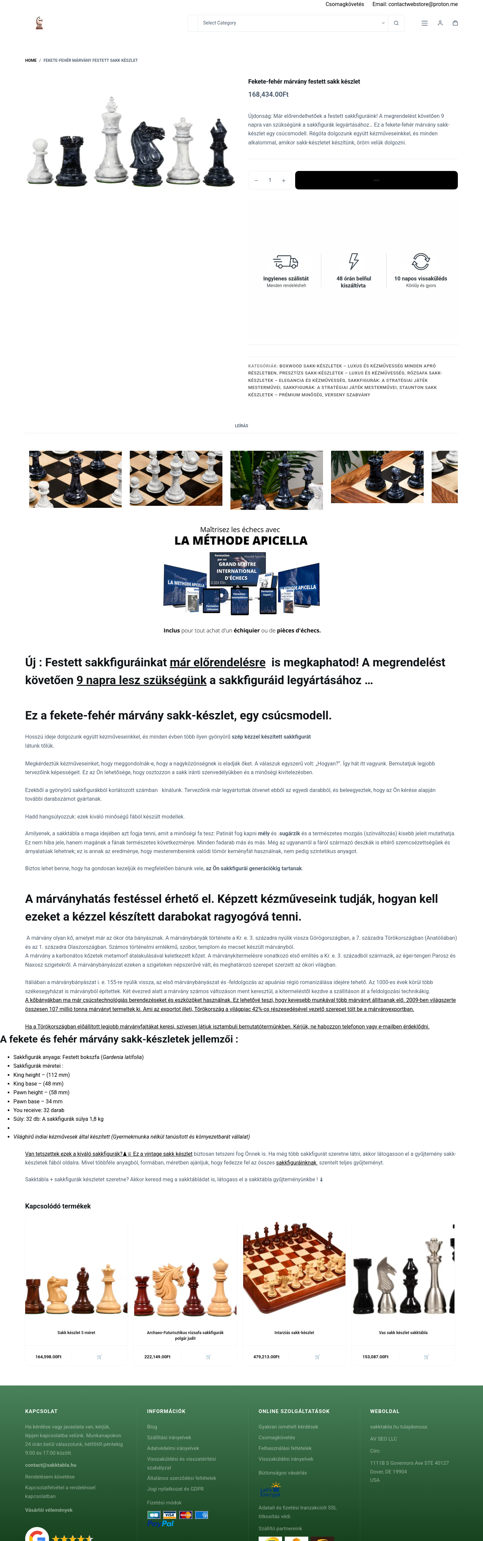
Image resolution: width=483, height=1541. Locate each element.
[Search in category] (293, 23)
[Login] (440, 23)
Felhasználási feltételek (285, 1448)
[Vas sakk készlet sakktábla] (403, 1268)
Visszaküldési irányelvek (286, 1459)
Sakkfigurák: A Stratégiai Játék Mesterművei (340, 387)
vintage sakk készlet (169, 1154)
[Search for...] (192, 23)
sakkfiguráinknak (297, 1162)
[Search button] (396, 23)
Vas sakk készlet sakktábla (403, 1332)
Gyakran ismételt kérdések (288, 1427)
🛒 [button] (99, 1356)
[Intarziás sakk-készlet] (294, 1268)
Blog (152, 1427)
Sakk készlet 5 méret (76, 1332)
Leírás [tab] (241, 426)
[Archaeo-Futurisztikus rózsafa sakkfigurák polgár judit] (185, 1268)
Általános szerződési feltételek (181, 1478)
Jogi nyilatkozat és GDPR (175, 1489)
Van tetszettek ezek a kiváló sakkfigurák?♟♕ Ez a (85, 1154)
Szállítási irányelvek (169, 1438)
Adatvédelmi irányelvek (173, 1448)
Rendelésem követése (50, 1477)
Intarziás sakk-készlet (294, 1332)
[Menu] (425, 23)
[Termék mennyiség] (270, 180)
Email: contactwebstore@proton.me (415, 4)
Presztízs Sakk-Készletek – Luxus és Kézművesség (342, 373)
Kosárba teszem (376, 180)
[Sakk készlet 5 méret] (76, 1268)
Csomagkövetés (345, 4)
